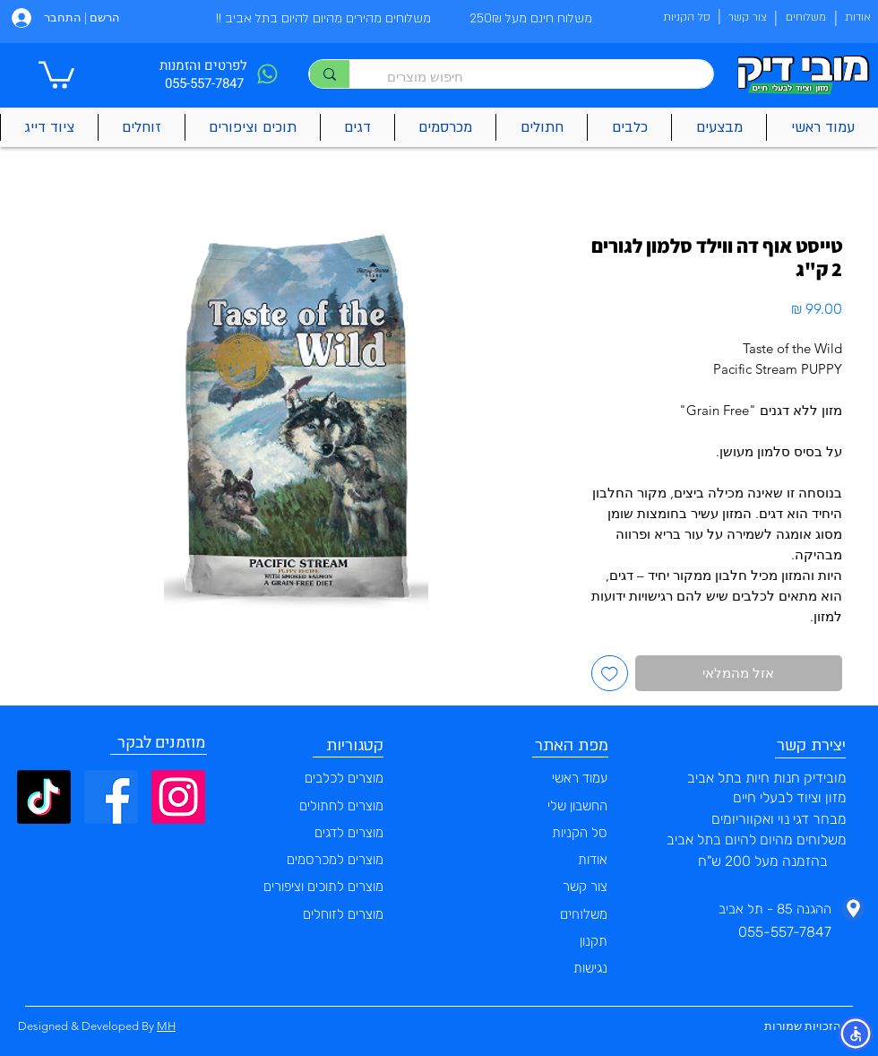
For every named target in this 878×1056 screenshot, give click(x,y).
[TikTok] (44, 797)
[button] (56, 73)
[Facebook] (111, 797)
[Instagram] (178, 797)
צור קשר (585, 887)
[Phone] (267, 74)
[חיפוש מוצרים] (540, 76)
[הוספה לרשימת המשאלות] (609, 673)
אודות (592, 860)
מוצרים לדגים (348, 833)
